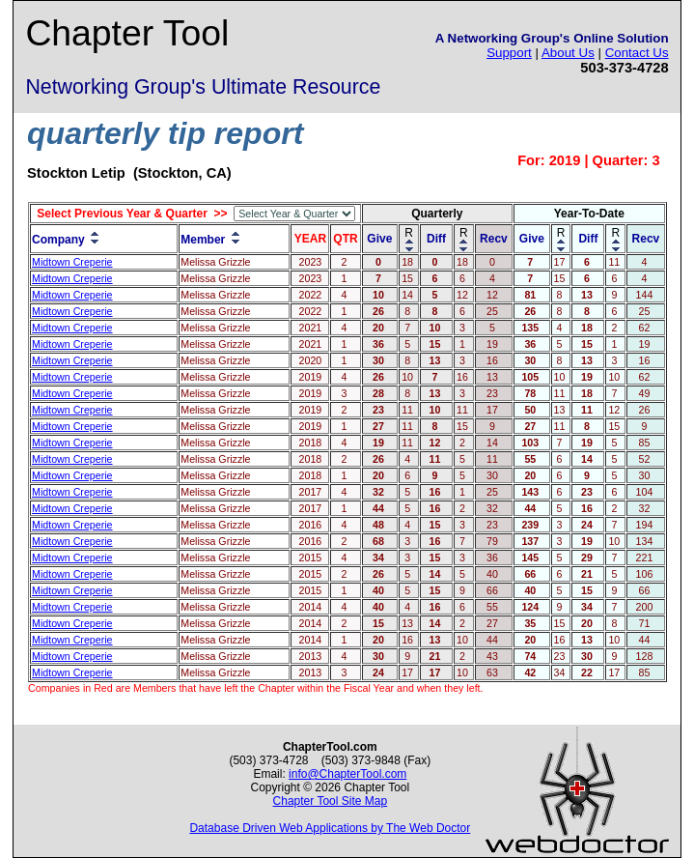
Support (509, 52)
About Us (568, 52)
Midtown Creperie (72, 262)
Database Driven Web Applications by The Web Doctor (329, 828)
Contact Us (637, 52)
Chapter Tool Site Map (330, 801)
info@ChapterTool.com (347, 774)
